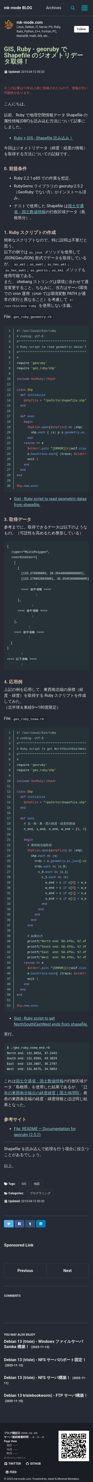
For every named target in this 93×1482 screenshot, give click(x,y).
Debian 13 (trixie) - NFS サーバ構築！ (37, 1377)
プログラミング (40, 1193)
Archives (53, 7)
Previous (25, 1270)
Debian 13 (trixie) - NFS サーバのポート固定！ (45, 1359)
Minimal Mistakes (68, 1472)
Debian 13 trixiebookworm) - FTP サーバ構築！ (46, 1395)
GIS (24, 1184)
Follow (81, 29)
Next (67, 1270)
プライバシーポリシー (16, 1459)
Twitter (12, 1465)
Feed (51, 1465)
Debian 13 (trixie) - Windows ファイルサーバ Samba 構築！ (43, 1344)
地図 (37, 1184)
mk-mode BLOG (18, 7)
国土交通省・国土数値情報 (39, 1081)
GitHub (33, 1465)
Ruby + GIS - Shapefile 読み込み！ (43, 138)
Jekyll (50, 1472)
